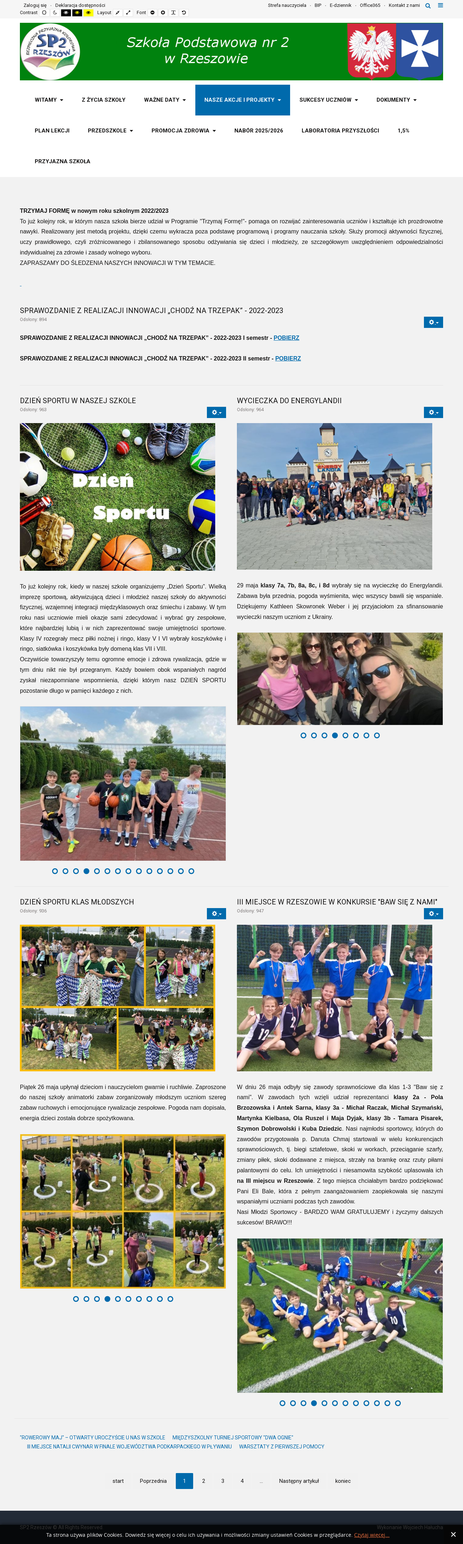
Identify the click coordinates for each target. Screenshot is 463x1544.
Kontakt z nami (404, 5)
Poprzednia (153, 1481)
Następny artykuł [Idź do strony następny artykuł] (299, 1481)
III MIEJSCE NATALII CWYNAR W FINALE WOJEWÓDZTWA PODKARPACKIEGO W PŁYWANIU (129, 1447)
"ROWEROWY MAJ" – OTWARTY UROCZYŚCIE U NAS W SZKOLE (92, 1437)
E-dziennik (341, 5)
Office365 (370, 5)
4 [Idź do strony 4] (242, 1481)
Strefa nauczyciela (287, 5)
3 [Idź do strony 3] (222, 1481)
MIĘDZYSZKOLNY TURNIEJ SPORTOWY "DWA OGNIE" (233, 1437)
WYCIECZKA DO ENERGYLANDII (289, 400)
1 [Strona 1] (184, 1481)
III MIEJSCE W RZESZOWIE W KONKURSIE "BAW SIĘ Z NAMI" (337, 902)
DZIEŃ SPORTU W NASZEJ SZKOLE (78, 400)
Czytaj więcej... (372, 1535)
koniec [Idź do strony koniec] (343, 1481)
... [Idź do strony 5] (261, 1481)
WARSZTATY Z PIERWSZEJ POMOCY (281, 1447)
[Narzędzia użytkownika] (433, 322)
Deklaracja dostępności (80, 5)
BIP (318, 5)
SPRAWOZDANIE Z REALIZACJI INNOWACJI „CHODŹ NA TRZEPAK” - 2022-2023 (151, 310)
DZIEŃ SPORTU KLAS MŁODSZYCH (77, 902)
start (118, 1481)
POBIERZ (286, 338)
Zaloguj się (35, 5)
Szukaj (428, 5)
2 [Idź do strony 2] (203, 1481)
